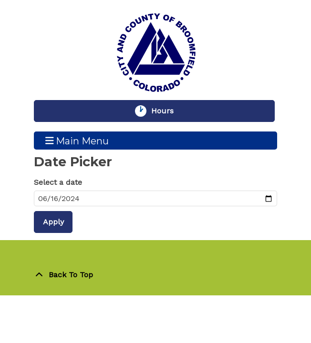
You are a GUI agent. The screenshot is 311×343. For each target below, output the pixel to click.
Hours (167, 111)
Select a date (58, 182)
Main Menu (77, 140)
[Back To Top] (155, 275)
